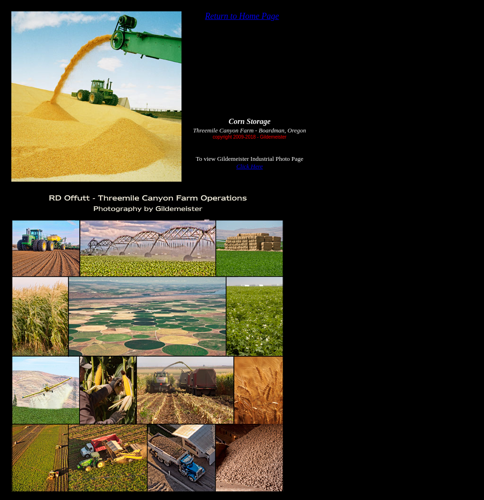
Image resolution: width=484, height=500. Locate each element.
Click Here (249, 166)
